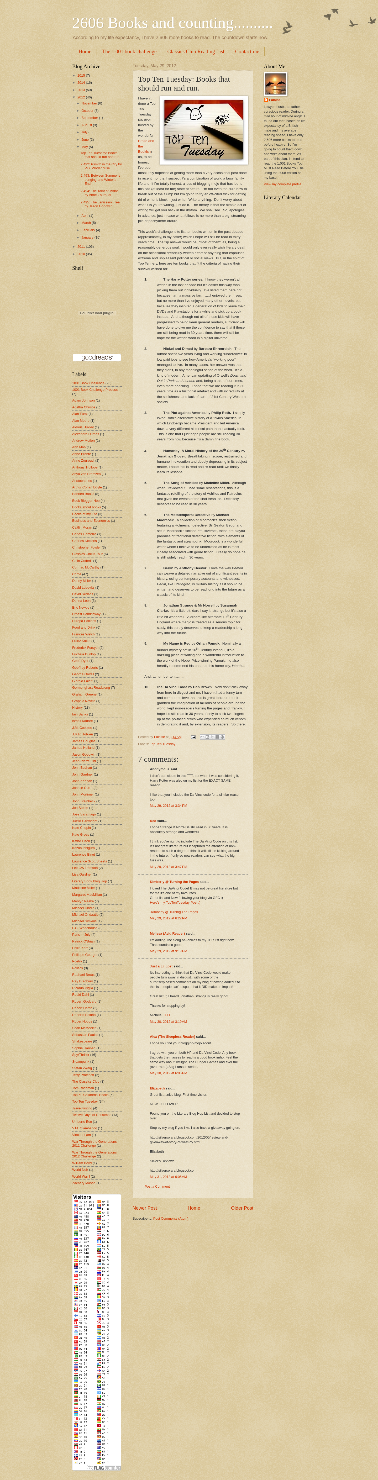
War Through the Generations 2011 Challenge (94, 1143)
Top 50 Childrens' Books (90, 1095)
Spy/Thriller (80, 1055)
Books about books (86, 507)
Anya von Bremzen (86, 474)
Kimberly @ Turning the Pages (174, 882)
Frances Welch (83, 634)
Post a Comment (157, 1186)
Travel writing (82, 1108)
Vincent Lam (81, 1135)
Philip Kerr (80, 948)
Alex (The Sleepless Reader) (172, 1037)
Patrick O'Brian (83, 941)
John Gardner (82, 774)
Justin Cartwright (84, 821)
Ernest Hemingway (86, 614)
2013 (81, 90)
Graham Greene (84, 694)
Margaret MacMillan (87, 895)
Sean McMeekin (84, 1028)
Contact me (247, 51)
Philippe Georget (84, 955)
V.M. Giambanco (84, 1128)
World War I (81, 1176)
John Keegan (82, 781)
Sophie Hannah (84, 1048)
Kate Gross (80, 834)
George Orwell (83, 674)
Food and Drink (83, 627)
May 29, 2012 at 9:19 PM (168, 951)
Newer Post (145, 1208)
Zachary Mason (84, 1183)
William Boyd (82, 1163)
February (88, 230)
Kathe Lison (81, 841)
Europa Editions (84, 621)
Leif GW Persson (85, 868)
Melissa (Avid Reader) (167, 933)
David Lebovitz (83, 587)
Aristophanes (82, 481)
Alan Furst (80, 414)
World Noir (80, 1170)
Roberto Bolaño (84, 1015)
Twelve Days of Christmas (91, 1115)
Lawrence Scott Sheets (89, 861)
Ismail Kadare (82, 721)
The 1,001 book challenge (129, 51)
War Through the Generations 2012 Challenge (94, 1154)
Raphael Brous (83, 975)
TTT (167, 1015)
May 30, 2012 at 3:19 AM (168, 1022)
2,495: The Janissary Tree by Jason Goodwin (100, 204)
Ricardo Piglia (82, 988)
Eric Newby (80, 607)
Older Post (242, 1208)
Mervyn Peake (83, 901)
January (87, 237)
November (89, 103)
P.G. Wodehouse (84, 928)
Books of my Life (84, 514)
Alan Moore (81, 421)
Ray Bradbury (82, 981)
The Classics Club (85, 1081)
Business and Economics (91, 521)
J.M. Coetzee (82, 728)
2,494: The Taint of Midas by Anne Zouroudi (99, 193)
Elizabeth (157, 1088)
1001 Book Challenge (88, 383)
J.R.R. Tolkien (82, 734)
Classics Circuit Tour (87, 554)
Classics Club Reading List (195, 51)
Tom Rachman (83, 1088)
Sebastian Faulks (85, 1035)
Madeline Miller (83, 888)
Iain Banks (80, 714)
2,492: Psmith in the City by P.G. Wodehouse (101, 166)
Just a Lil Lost (161, 966)
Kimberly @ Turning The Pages (174, 912)
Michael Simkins (84, 921)
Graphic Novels (83, 701)
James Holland (83, 748)
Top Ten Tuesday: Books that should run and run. (100, 155)
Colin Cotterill (82, 561)
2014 (81, 83)
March (86, 223)
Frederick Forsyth (85, 648)
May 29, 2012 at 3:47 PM (168, 867)
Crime (76, 574)
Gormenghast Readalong (91, 687)
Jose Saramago (84, 814)
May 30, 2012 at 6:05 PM (168, 1073)
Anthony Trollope (85, 467)
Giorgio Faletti (82, 681)
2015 (81, 75)
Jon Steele (80, 808)
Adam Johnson (83, 400)
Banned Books (83, 494)
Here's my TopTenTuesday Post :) (175, 902)
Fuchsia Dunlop (84, 654)
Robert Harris (82, 1008)
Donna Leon (81, 601)
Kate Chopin (81, 828)
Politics (77, 968)
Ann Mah (79, 447)
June (85, 139)
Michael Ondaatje (85, 915)
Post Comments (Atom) (170, 1218)
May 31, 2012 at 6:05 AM (168, 1177)
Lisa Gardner (82, 874)
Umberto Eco (82, 1122)
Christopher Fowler (86, 547)
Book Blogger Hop (86, 501)
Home (84, 51)
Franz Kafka (81, 641)
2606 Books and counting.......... (172, 22)
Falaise (275, 100)
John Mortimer (83, 794)
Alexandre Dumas (85, 434)
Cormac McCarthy (85, 567)
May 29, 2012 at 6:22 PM (168, 918)
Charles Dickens (84, 541)
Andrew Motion (83, 441)
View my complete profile (282, 184)
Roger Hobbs (82, 1021)
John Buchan (82, 768)
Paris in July (81, 934)
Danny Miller (81, 581)
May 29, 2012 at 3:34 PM (168, 806)
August (87, 125)
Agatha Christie (83, 407)
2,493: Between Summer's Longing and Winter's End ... (100, 179)
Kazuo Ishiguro (83, 848)
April (85, 216)
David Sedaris (82, 594)
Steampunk (80, 1061)
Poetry (77, 961)
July (84, 132)
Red (153, 821)
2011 (81, 247)
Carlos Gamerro (84, 534)
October (87, 111)
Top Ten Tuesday (162, 744)
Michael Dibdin (83, 908)
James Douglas (84, 741)
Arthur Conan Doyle (87, 487)
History (77, 707)
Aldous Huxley (83, 427)
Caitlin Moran (82, 527)
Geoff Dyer (80, 661)
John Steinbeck (83, 801)
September (90, 118)
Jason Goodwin (84, 754)
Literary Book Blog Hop (89, 881)
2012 (81, 97)
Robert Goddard (84, 1001)
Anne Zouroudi (83, 460)
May (85, 147)
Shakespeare (82, 1041)
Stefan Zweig (82, 1068)
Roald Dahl (80, 995)
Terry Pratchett (83, 1075)
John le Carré (82, 788)
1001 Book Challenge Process (95, 390)
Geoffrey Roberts (85, 668)
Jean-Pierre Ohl (84, 761)
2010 (81, 254)
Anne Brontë (81, 454)
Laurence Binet (83, 854)
